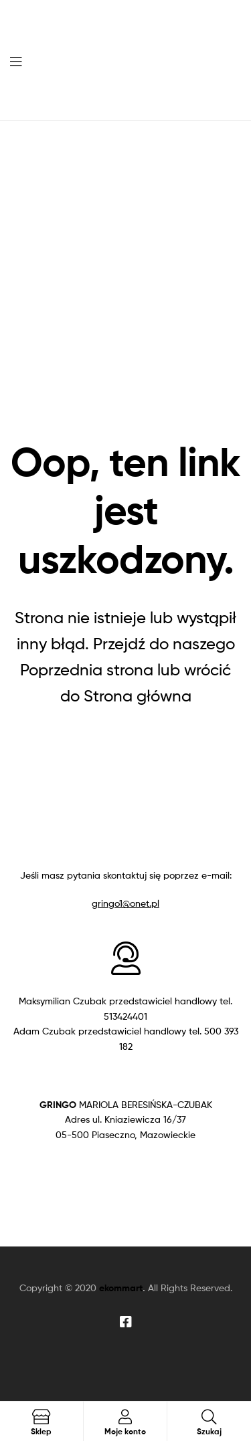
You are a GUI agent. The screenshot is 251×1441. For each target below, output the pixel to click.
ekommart (121, 1288)
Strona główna (137, 695)
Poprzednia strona (86, 669)
